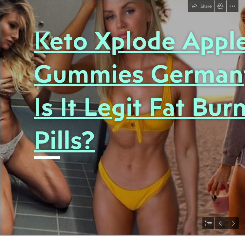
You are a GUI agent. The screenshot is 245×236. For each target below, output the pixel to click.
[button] (201, 6)
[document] (122, 118)
